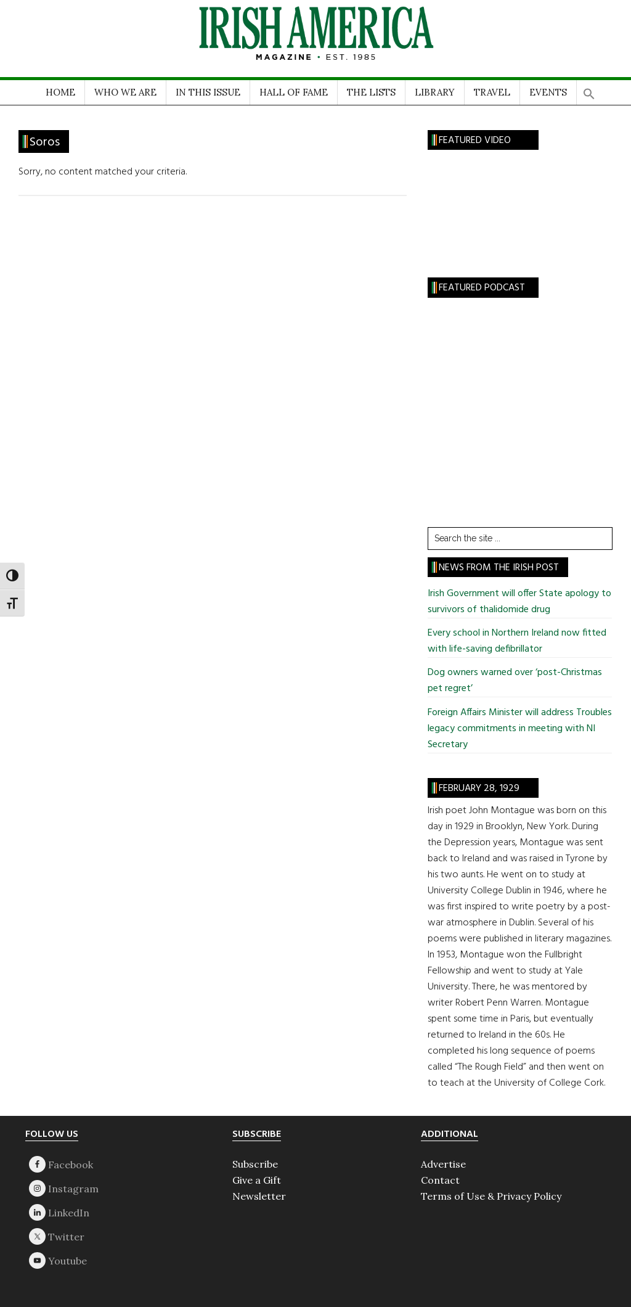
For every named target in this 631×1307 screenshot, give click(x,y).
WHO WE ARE (125, 92)
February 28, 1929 (479, 789)
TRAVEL (492, 92)
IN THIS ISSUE (208, 92)
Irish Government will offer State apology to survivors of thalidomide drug (519, 602)
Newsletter (259, 1196)
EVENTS (548, 92)
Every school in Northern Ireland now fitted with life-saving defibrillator (517, 641)
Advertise (443, 1164)
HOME (60, 92)
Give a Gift (256, 1180)
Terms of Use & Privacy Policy (491, 1196)
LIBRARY (435, 92)
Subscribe (255, 1164)
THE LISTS (371, 92)
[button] (589, 90)
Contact (440, 1180)
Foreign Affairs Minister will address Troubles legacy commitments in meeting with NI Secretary (520, 729)
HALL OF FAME (293, 92)
